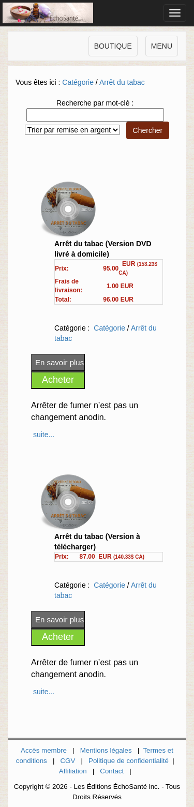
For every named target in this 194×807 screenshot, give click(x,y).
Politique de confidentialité (128, 761)
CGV (67, 761)
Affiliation (73, 771)
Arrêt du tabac (122, 82)
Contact (112, 771)
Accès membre (44, 750)
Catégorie (78, 82)
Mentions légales (106, 750)
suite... (43, 434)
